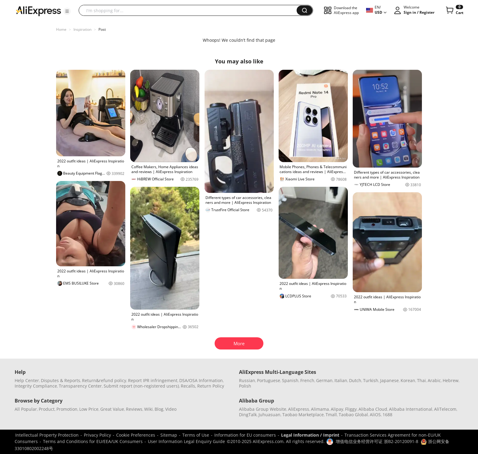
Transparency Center (80, 386)
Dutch (355, 380)
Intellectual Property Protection (47, 435)
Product (47, 409)
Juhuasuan (269, 414)
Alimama (320, 409)
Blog (159, 409)
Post (102, 29)
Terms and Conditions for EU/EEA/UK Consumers (93, 441)
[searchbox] (190, 10)
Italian (340, 380)
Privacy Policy (97, 435)
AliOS (375, 414)
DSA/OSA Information (201, 380)
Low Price (88, 409)
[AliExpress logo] (38, 11)
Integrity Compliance (36, 386)
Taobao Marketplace (303, 414)
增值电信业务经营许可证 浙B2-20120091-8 (377, 441)
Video (171, 409)
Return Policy (210, 386)
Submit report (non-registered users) (141, 386)
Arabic (434, 380)
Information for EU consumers (245, 435)
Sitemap (168, 435)
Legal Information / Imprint (310, 435)
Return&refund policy (104, 380)
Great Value (112, 409)
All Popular (26, 409)
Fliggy (351, 409)
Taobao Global (353, 414)
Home (61, 29)
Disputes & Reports (60, 380)
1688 (387, 414)
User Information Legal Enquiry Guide (186, 441)
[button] (67, 11)
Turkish (370, 380)
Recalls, (188, 386)
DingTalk (248, 414)
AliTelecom (445, 409)
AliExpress (298, 409)
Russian (247, 380)
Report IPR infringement (152, 380)
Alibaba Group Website (262, 409)
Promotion (66, 409)
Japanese (389, 380)
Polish (245, 386)
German (324, 380)
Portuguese (268, 380)
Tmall (331, 414)
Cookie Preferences (135, 435)
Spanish (290, 380)
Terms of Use (195, 435)
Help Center (27, 380)
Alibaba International (410, 409)
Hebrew (450, 380)
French (307, 380)
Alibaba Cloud (372, 409)
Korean (408, 380)
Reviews (134, 409)
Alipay (337, 409)
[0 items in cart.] (454, 10)
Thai (421, 380)
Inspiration (82, 29)
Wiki (148, 409)
